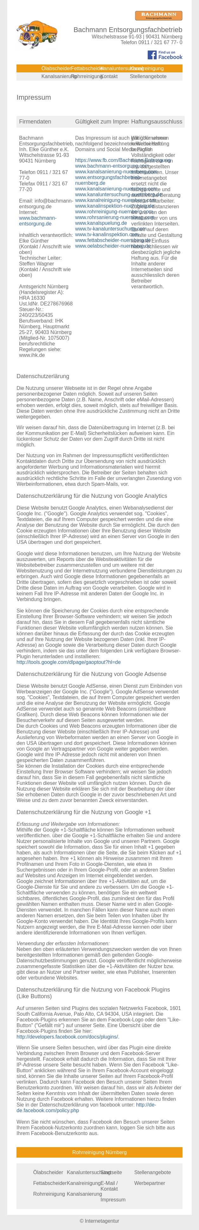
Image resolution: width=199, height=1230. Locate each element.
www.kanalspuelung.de (101, 223)
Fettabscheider (88, 68)
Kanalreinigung (147, 68)
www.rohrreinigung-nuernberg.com (114, 211)
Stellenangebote (148, 76)
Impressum (112, 1199)
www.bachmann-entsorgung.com (112, 166)
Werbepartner (149, 1183)
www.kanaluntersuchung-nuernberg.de (118, 194)
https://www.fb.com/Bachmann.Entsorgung (122, 160)
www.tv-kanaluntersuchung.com (111, 228)
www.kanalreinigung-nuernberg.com (115, 200)
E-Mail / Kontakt (109, 1186)
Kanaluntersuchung (122, 68)
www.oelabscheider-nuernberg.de (113, 246)
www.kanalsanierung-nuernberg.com (116, 171)
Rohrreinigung (87, 76)
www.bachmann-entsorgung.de (37, 220)
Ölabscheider (56, 68)
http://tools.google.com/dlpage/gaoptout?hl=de (68, 662)
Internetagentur (102, 1221)
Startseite (111, 1172)
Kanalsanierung (59, 76)
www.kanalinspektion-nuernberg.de (114, 206)
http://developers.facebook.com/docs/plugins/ (67, 1036)
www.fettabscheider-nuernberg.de (113, 240)
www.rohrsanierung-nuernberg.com (114, 217)
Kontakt (109, 76)
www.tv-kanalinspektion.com (107, 234)
